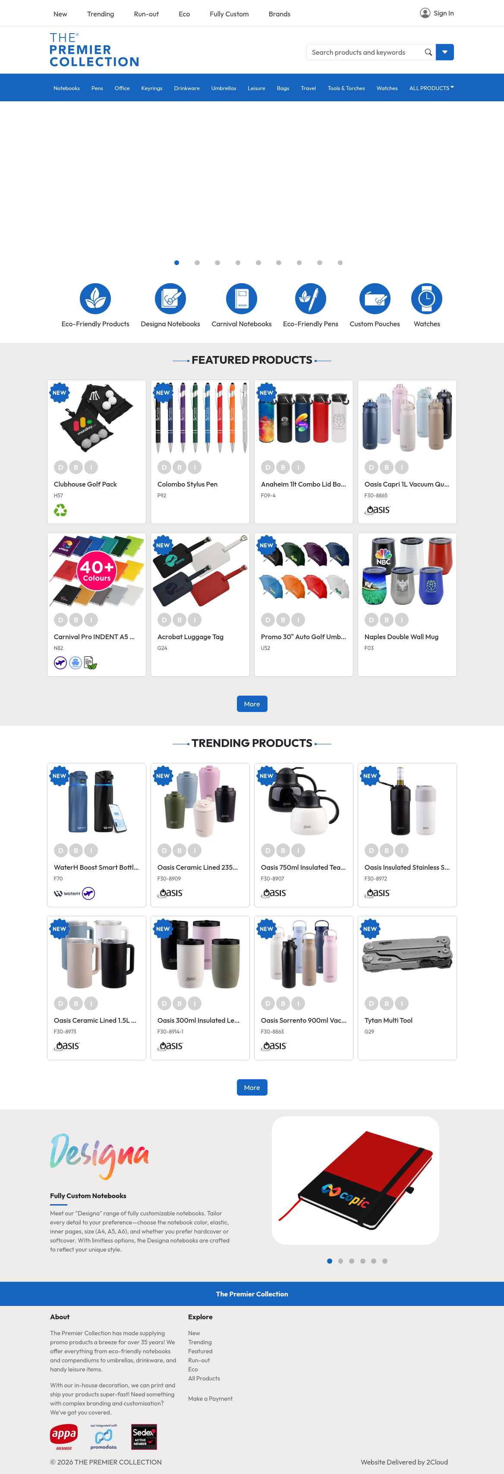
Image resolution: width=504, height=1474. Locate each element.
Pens (97, 87)
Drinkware (187, 87)
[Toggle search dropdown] (445, 52)
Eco (184, 13)
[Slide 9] (340, 263)
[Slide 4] (238, 263)
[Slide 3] (217, 263)
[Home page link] (94, 48)
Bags (283, 87)
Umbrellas (223, 87)
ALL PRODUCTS (430, 87)
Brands (279, 13)
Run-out (146, 13)
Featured (200, 1351)
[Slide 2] (197, 263)
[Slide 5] (258, 263)
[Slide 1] (177, 263)
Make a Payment (210, 1398)
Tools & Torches (346, 87)
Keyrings (152, 87)
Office (122, 87)
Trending (100, 13)
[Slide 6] (278, 263)
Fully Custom (229, 13)
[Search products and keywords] (371, 52)
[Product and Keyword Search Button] (428, 52)
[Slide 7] (299, 263)
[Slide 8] (319, 263)
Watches (387, 87)
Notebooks (67, 87)
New (60, 13)
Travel (308, 87)
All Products (204, 1378)
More (252, 704)
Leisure (256, 87)
